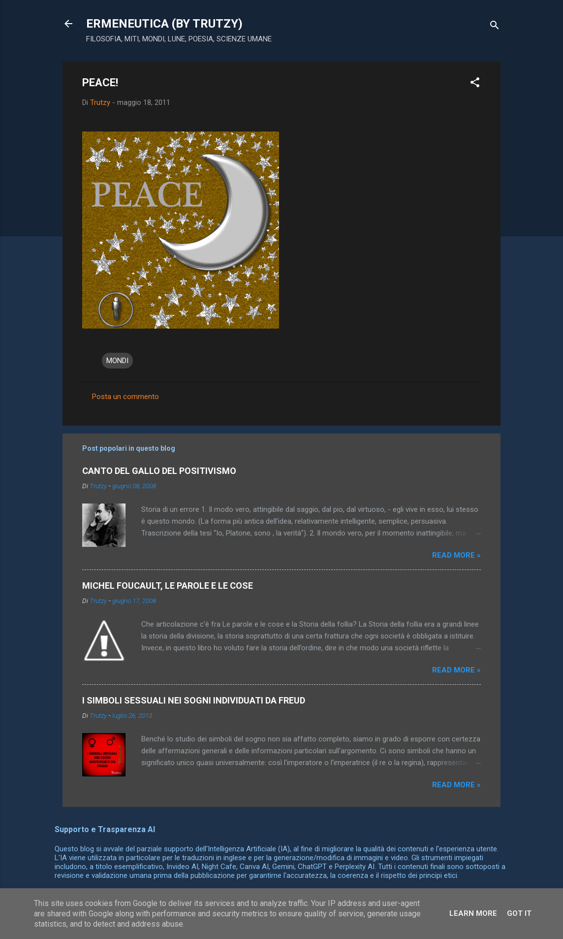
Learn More (473, 913)
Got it (519, 913)
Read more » (456, 555)
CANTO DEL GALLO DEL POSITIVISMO (159, 471)
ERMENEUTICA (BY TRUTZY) (164, 24)
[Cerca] (494, 27)
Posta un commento (125, 396)
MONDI (117, 360)
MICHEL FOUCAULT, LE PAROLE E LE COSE (167, 585)
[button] (475, 84)
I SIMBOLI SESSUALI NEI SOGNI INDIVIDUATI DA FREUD (193, 700)
